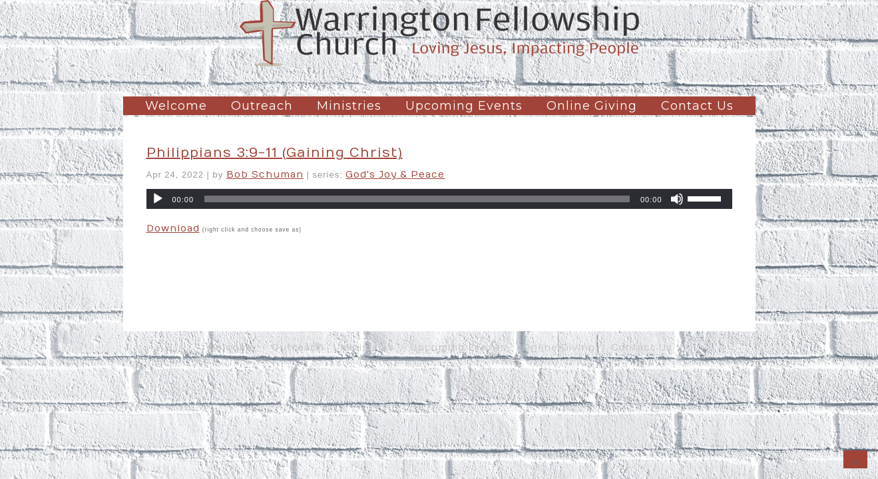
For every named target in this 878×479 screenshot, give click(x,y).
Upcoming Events (464, 105)
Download (173, 228)
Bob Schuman (265, 174)
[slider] (417, 199)
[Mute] (677, 199)
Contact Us (697, 105)
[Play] (157, 199)
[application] (439, 199)
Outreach (262, 105)
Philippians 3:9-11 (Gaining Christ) (274, 152)
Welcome (176, 105)
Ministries (349, 105)
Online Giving (592, 105)
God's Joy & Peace (395, 174)
